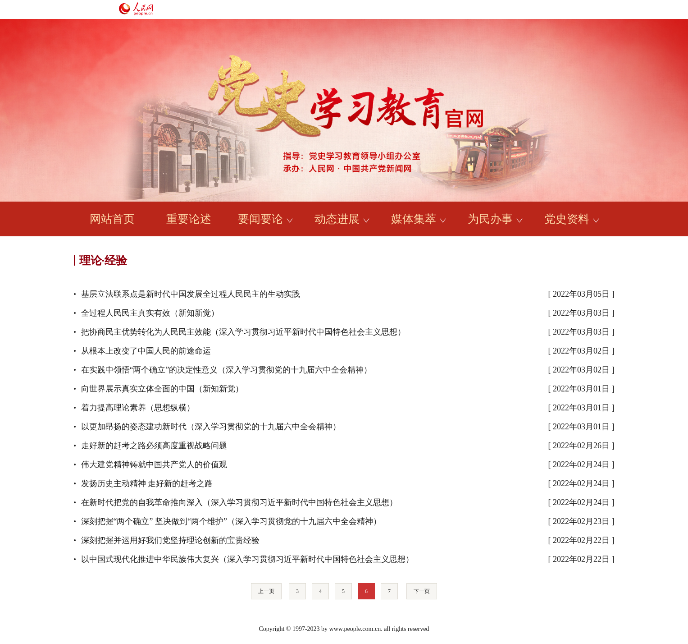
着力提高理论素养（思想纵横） (138, 407)
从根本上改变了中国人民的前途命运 (146, 350)
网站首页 (112, 219)
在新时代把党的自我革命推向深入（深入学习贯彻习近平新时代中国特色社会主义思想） (239, 502)
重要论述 (188, 219)
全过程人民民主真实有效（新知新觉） (150, 312)
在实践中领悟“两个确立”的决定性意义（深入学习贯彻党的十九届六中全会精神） (226, 369)
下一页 (422, 591)
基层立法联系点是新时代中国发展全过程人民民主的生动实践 (190, 294)
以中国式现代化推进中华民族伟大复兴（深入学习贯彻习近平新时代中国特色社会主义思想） (247, 559)
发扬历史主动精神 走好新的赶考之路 (147, 483)
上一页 (266, 591)
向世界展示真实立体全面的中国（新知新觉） (162, 388)
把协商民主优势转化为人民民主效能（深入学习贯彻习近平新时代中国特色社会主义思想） (243, 331)
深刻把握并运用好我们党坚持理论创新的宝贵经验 (170, 540)
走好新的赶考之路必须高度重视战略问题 (154, 445)
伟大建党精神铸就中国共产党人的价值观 (154, 464)
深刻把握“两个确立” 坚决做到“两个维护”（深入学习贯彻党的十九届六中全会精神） (231, 521)
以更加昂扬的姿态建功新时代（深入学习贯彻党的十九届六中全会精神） (211, 426)
